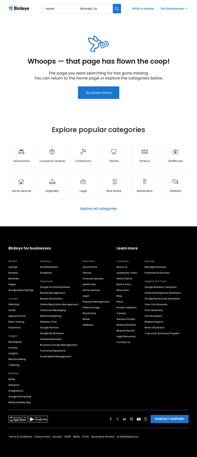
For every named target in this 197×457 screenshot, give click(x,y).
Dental (87, 272)
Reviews (13, 272)
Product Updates (127, 307)
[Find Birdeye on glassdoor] (145, 419)
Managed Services (155, 267)
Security (57, 436)
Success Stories (126, 319)
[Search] (117, 8)
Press (120, 301)
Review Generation (51, 298)
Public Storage (91, 307)
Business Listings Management (58, 345)
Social (11, 310)
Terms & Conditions (20, 436)
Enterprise (46, 272)
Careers (121, 313)
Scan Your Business (156, 304)
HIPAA (76, 436)
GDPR (67, 436)
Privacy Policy (42, 436)
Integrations (15, 390)
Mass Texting (16, 321)
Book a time (124, 284)
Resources (123, 290)
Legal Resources (126, 336)
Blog (119, 296)
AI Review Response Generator (163, 292)
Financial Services (93, 278)
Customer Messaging (53, 310)
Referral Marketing (50, 316)
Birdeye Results (126, 330)
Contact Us (123, 342)
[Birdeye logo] (19, 8)
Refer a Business (154, 327)
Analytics (13, 385)
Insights (13, 353)
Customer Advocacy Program (162, 333)
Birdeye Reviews (126, 324)
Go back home (98, 92)
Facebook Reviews (51, 339)
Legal (86, 296)
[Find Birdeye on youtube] (139, 419)
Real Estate (89, 313)
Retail (86, 319)
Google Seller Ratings (21, 290)
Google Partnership (19, 396)
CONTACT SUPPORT (169, 419)
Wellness (88, 324)
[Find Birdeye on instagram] (131, 419)
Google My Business (52, 333)
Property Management (96, 301)
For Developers (153, 316)
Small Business (49, 267)
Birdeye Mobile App (19, 402)
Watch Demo (124, 278)
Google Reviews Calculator (161, 287)
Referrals (13, 278)
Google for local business (55, 287)
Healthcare (89, 284)
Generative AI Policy (102, 436)
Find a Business (154, 310)
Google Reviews (49, 327)
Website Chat (48, 321)
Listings (13, 267)
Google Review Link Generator (162, 298)
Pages (12, 284)
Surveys (13, 347)
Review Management (52, 292)
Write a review (143, 8)
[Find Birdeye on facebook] (110, 419)
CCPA (85, 436)
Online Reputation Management (59, 304)
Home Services (91, 290)
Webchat (13, 304)
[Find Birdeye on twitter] (117, 419)
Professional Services (157, 272)
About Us (122, 267)
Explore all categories (98, 208)
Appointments (17, 316)
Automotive (90, 267)
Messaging (14, 341)
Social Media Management (56, 356)
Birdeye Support (154, 321)
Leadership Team (127, 272)
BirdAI (11, 379)
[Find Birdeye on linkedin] (124, 419)
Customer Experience (53, 350)
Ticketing (13, 365)
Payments (14, 327)
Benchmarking (17, 359)
